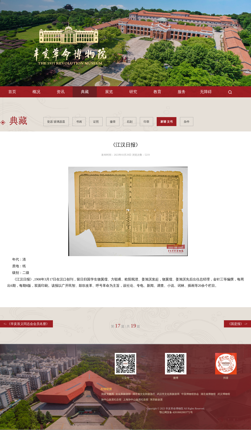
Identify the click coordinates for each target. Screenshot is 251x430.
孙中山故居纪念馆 (111, 399)
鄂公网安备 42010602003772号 (176, 412)
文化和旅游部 (123, 394)
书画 (79, 121)
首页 (12, 91)
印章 (146, 121)
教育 (157, 91)
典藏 (85, 91)
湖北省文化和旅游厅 (143, 394)
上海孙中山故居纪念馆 (135, 399)
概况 (36, 91)
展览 (109, 91)
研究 (133, 91)
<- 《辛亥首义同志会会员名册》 (26, 324)
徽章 (113, 121)
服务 (182, 91)
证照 (96, 121)
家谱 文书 (166, 121)
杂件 (187, 121)
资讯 (61, 91)
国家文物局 (107, 394)
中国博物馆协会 (190, 394)
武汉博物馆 (223, 394)
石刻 (129, 121)
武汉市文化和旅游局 (168, 394)
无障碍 (206, 91)
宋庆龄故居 (156, 399)
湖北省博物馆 (208, 394)
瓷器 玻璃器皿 (56, 121)
